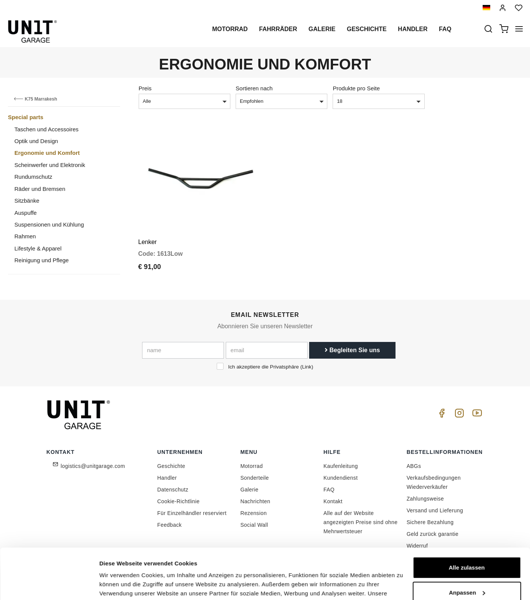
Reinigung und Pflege (41, 260)
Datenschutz (172, 490)
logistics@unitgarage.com (93, 466)
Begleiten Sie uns (352, 350)
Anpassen (467, 545)
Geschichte (366, 29)
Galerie (321, 29)
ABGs (413, 466)
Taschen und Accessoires (46, 129)
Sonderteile (254, 478)
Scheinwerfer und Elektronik (49, 165)
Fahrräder (278, 29)
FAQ (329, 490)
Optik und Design (36, 141)
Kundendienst (341, 478)
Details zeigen (118, 585)
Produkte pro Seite (356, 88)
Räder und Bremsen (39, 189)
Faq (445, 29)
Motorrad (230, 29)
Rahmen (25, 236)
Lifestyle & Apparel (37, 248)
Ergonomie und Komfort (47, 153)
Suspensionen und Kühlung (49, 224)
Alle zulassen (467, 520)
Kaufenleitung (341, 466)
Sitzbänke (26, 200)
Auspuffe (25, 212)
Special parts (25, 117)
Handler (412, 29)
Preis (145, 88)
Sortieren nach (254, 88)
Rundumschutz (33, 176)
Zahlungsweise (425, 499)
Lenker (147, 242)
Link (306, 367)
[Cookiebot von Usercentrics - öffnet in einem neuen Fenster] (49, 585)
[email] (267, 350)
